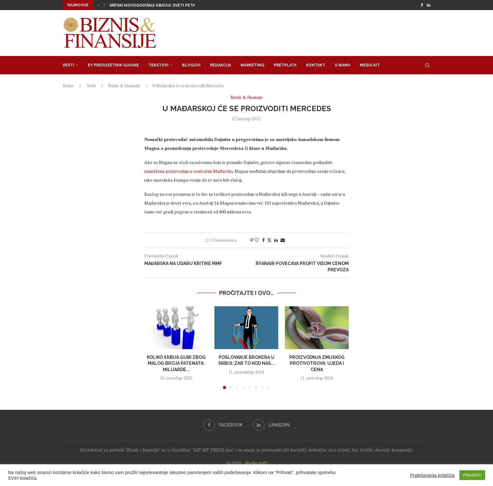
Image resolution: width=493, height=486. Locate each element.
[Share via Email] (282, 240)
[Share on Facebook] (263, 240)
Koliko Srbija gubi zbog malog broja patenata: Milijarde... (176, 363)
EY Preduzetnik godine (113, 65)
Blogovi (191, 65)
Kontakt (315, 65)
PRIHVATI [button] (472, 475)
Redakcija (220, 65)
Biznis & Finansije (124, 85)
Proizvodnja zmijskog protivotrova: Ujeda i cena (316, 363)
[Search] (427, 65)
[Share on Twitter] (269, 240)
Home (68, 85)
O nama (342, 65)
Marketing (252, 65)
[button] (98, 5)
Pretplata (285, 65)
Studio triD (256, 463)
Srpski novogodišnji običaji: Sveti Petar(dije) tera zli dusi (173, 5)
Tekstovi (158, 65)
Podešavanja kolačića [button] (432, 475)
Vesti (68, 65)
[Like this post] (256, 240)
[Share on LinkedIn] (276, 240)
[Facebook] (422, 5)
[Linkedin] (428, 5)
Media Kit (370, 65)
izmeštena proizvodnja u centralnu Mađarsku (188, 171)
